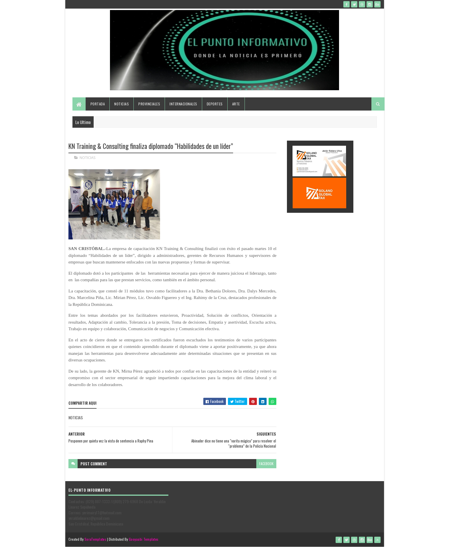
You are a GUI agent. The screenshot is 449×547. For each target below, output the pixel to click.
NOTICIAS (88, 157)
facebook (266, 463)
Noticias (121, 103)
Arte (236, 103)
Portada (97, 103)
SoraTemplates (95, 539)
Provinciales (149, 103)
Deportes (215, 103)
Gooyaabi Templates (143, 539)
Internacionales (183, 103)
